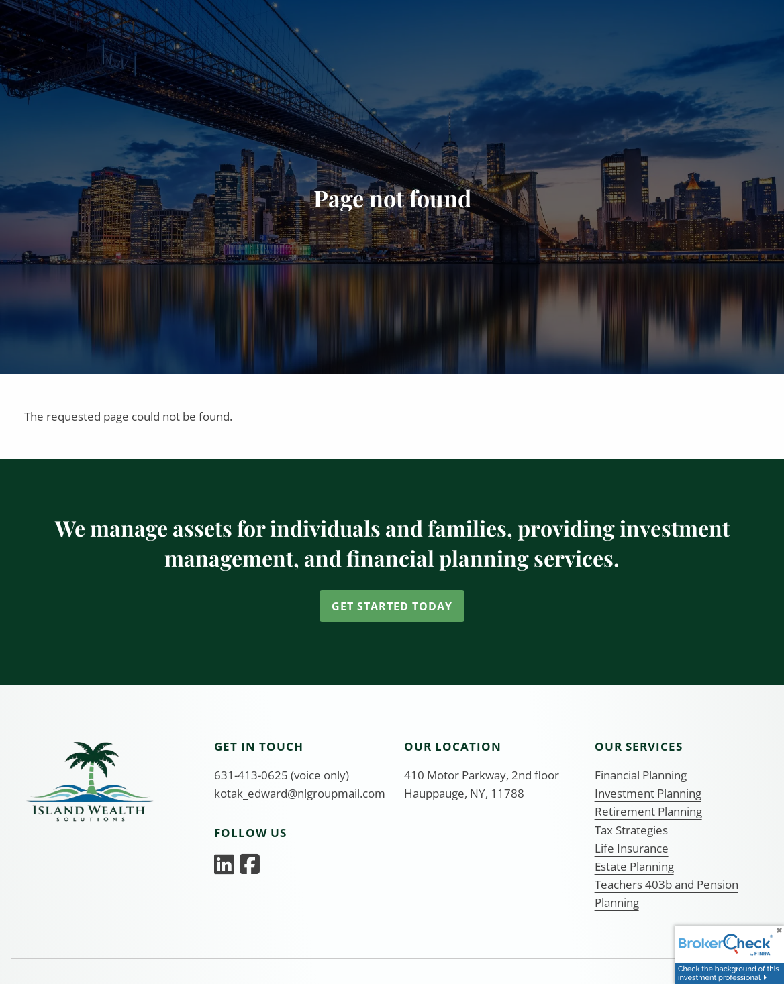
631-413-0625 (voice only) (281, 775)
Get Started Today (392, 606)
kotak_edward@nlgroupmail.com (299, 793)
